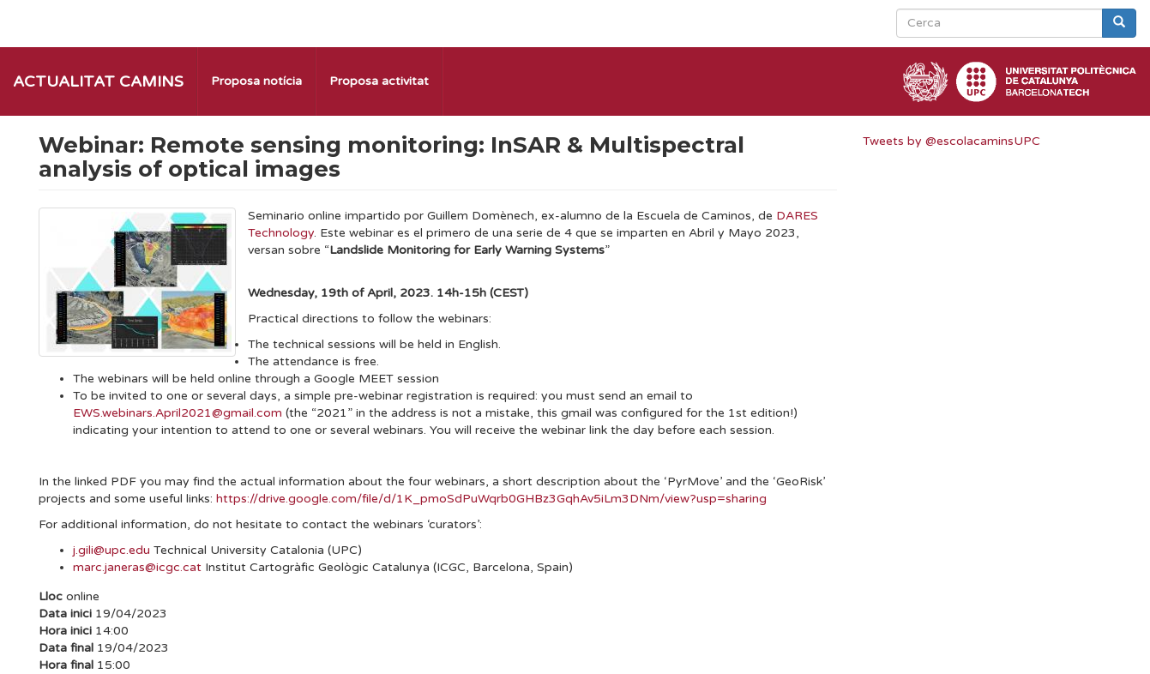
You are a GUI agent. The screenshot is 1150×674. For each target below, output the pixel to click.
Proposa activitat (379, 81)
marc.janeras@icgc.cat (137, 567)
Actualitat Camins (98, 81)
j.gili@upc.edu (111, 550)
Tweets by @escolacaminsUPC (951, 141)
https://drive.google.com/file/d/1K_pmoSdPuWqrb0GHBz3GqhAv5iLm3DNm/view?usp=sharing (491, 498)
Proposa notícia (256, 81)
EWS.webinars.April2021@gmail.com (177, 413)
